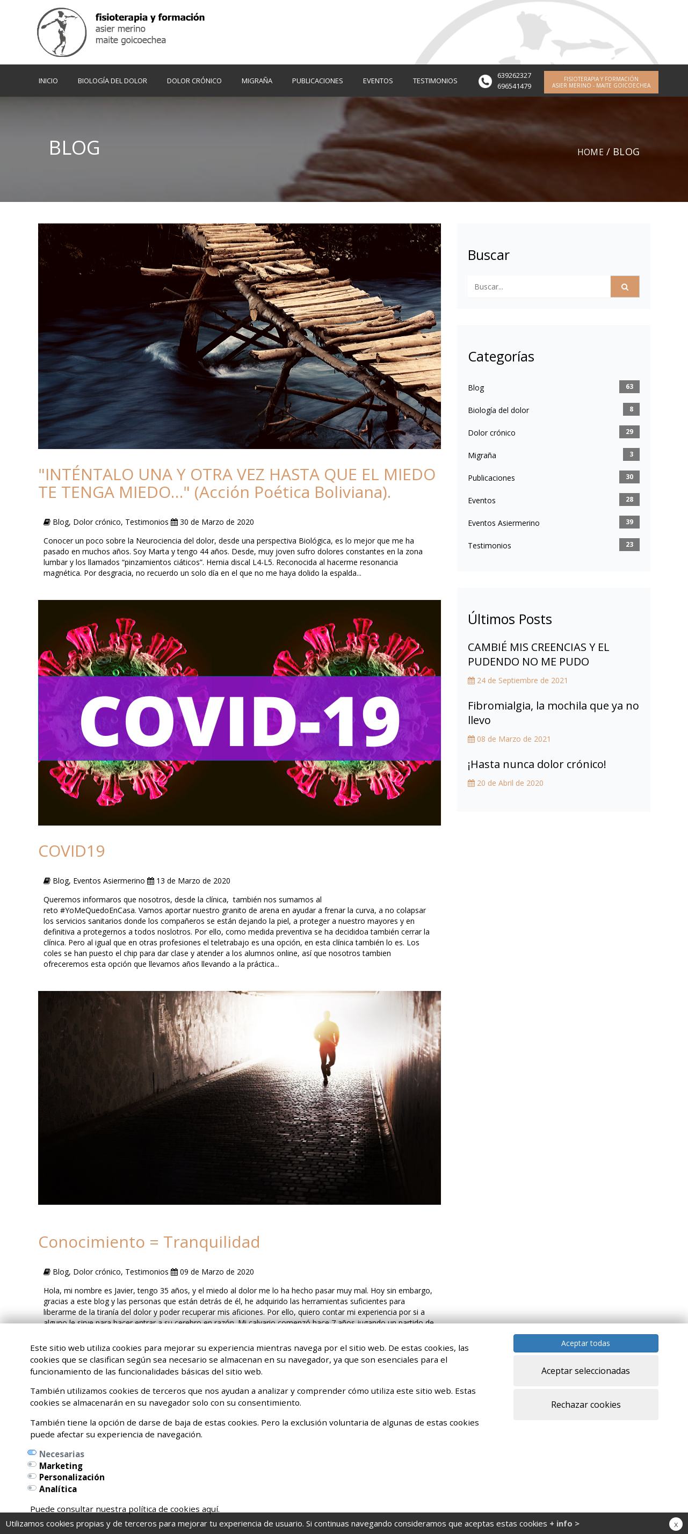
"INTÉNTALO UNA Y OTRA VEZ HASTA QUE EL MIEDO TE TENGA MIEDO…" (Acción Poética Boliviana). (237, 483)
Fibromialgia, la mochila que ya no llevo (553, 712)
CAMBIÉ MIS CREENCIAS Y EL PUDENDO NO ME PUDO (539, 654)
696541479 (514, 86)
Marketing (61, 1465)
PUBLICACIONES (317, 80)
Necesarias (61, 1454)
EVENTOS (378, 80)
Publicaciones (491, 478)
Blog (476, 387)
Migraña (482, 455)
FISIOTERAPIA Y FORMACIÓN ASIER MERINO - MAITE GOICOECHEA (601, 82)
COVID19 (71, 851)
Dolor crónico (492, 433)
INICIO (48, 80)
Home (589, 151)
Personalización (72, 1477)
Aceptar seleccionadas (585, 1371)
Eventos (482, 500)
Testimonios (489, 545)
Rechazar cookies (586, 1404)
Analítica (58, 1489)
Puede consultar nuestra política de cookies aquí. (125, 1508)
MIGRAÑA (257, 80)
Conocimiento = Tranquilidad (149, 1242)
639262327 (514, 75)
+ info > (564, 1523)
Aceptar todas (585, 1343)
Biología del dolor (498, 410)
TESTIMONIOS (435, 80)
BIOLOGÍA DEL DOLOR (112, 80)
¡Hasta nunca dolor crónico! (537, 764)
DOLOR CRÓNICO (194, 80)
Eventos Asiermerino (504, 523)
